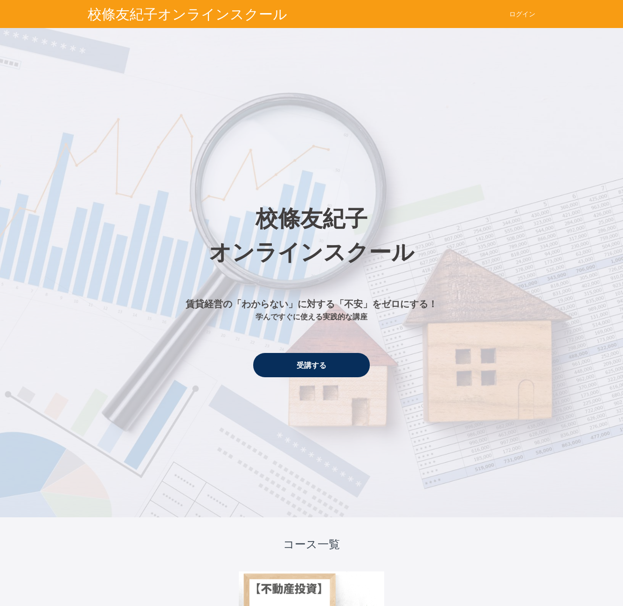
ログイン (522, 14)
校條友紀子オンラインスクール (187, 14)
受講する (311, 365)
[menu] (518, 14)
